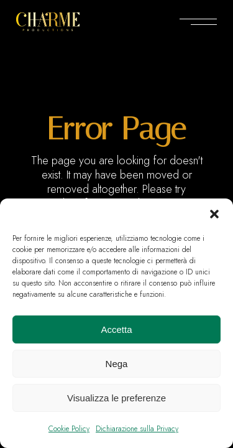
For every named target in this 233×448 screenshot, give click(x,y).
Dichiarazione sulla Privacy (137, 428)
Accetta (116, 329)
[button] (214, 214)
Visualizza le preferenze (116, 398)
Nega (117, 363)
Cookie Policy (68, 428)
